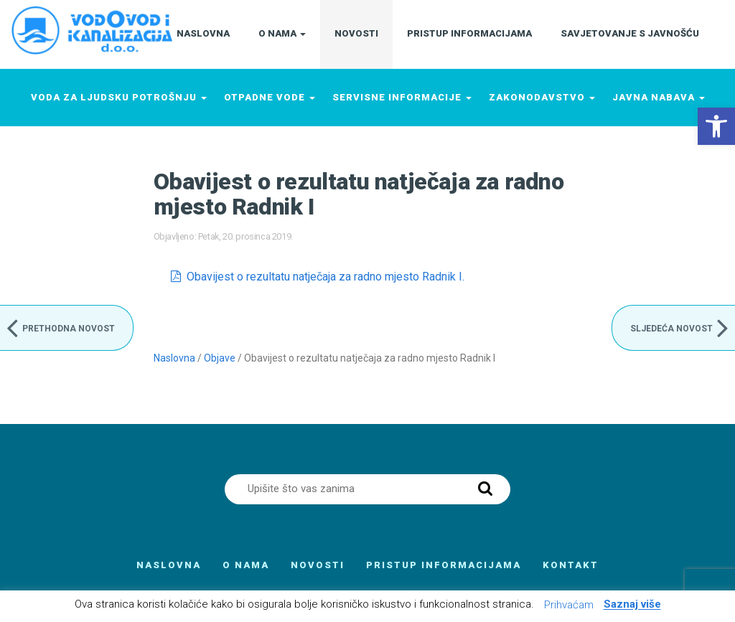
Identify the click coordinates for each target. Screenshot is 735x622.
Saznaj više (632, 604)
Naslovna (174, 358)
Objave (219, 358)
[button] (716, 126)
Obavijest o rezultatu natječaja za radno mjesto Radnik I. (325, 276)
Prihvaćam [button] (569, 604)
